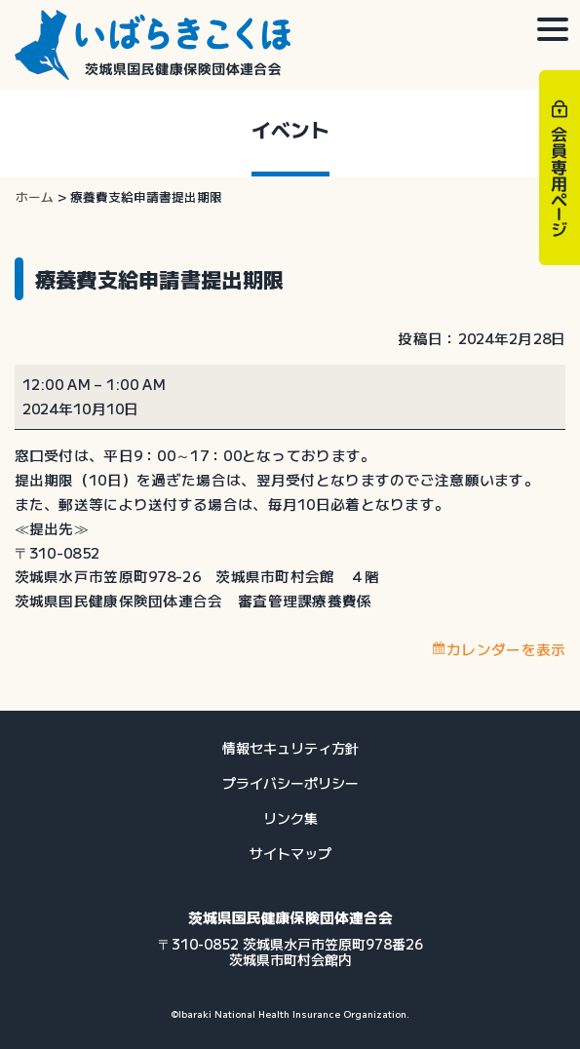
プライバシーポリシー (290, 783)
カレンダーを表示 (505, 649)
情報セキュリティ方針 (290, 748)
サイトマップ (290, 853)
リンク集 (290, 818)
